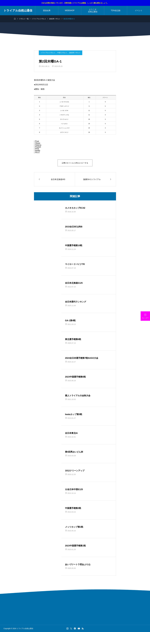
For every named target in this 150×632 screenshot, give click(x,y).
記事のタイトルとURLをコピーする (75, 163)
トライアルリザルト (48, 53)
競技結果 (47, 10)
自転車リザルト (75, 53)
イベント (138, 10)
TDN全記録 (115, 10)
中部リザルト (62, 53)
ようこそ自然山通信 (92, 10)
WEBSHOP (70, 10)
